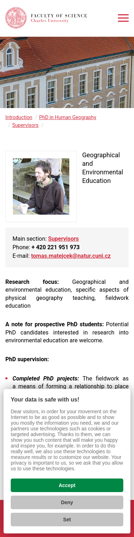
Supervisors (25, 125)
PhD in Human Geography (67, 117)
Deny (67, 502)
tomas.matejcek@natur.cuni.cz (71, 255)
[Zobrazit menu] (123, 18)
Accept (67, 485)
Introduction (18, 117)
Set (67, 519)
